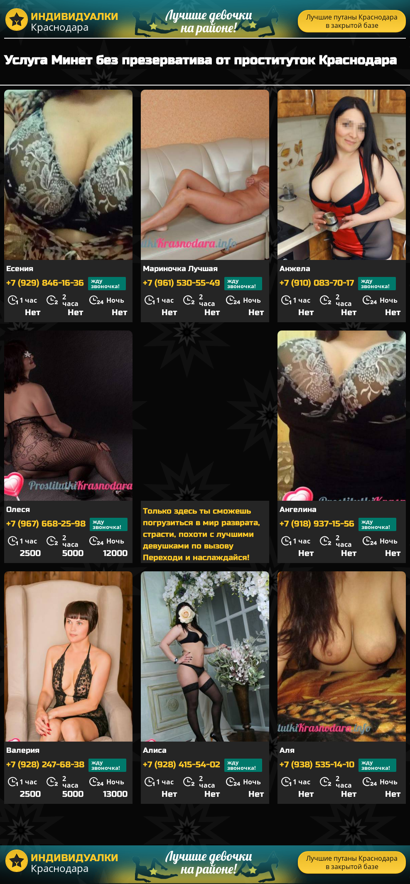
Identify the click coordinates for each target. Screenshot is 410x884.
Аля (287, 750)
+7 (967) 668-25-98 (67, 524)
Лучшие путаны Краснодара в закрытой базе (352, 21)
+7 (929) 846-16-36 (66, 283)
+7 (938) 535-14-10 (338, 765)
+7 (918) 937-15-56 (338, 524)
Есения (19, 268)
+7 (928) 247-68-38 (66, 765)
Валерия (22, 750)
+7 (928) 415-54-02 (202, 765)
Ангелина (298, 509)
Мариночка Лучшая (180, 268)
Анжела (295, 268)
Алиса (155, 750)
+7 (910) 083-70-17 (338, 283)
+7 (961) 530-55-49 (202, 283)
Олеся (18, 509)
